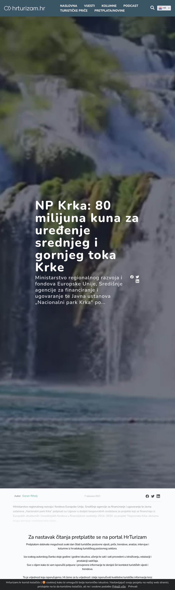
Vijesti (89, 6)
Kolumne (109, 6)
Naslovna (68, 6)
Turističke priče (74, 11)
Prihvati (132, 586)
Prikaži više (119, 586)
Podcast (130, 6)
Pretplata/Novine (110, 11)
